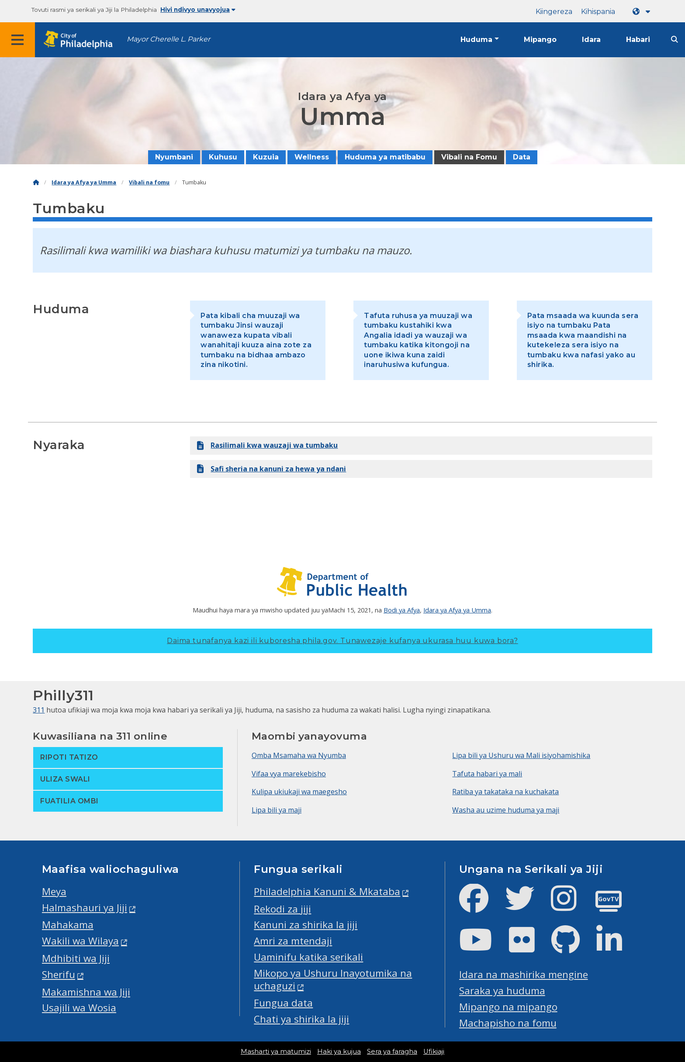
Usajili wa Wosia (79, 1007)
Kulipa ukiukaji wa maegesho (299, 791)
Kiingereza (554, 11)
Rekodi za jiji (282, 909)
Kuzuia (266, 157)
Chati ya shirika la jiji (301, 1019)
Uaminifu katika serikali (308, 957)
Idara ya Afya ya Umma (84, 182)
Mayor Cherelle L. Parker (168, 39)
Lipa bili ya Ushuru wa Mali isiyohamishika (521, 755)
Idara (591, 39)
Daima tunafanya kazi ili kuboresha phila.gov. (342, 641)
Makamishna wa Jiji (86, 992)
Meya (54, 891)
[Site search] (674, 39)
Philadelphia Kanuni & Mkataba (327, 891)
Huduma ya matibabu (385, 157)
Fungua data (283, 1003)
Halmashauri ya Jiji (84, 907)
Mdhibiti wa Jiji (76, 958)
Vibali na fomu (149, 182)
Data (521, 157)
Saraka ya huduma (502, 990)
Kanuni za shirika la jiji (305, 924)
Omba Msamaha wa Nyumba (299, 755)
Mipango (540, 39)
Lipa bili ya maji (276, 810)
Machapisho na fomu (508, 1023)
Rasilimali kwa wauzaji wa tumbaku (267, 445)
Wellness (311, 157)
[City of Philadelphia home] (81, 40)
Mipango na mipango (508, 1007)
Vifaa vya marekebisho (289, 773)
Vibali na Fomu (469, 157)
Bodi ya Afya (402, 609)
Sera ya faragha (392, 1051)
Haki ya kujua (339, 1051)
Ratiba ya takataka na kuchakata (505, 791)
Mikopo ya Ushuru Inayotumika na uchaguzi (333, 979)
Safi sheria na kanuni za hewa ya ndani (271, 469)
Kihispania (598, 11)
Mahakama (67, 924)
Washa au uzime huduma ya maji (505, 810)
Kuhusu (223, 157)
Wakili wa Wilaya (80, 941)
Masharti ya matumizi (276, 1051)
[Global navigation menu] (17, 39)
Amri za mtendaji (293, 941)
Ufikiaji (433, 1051)
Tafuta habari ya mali (487, 773)
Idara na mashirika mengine (523, 974)
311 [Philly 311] (39, 710)
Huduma (476, 39)
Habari (638, 39)
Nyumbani (174, 157)
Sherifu (58, 974)
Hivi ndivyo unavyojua (197, 9)
